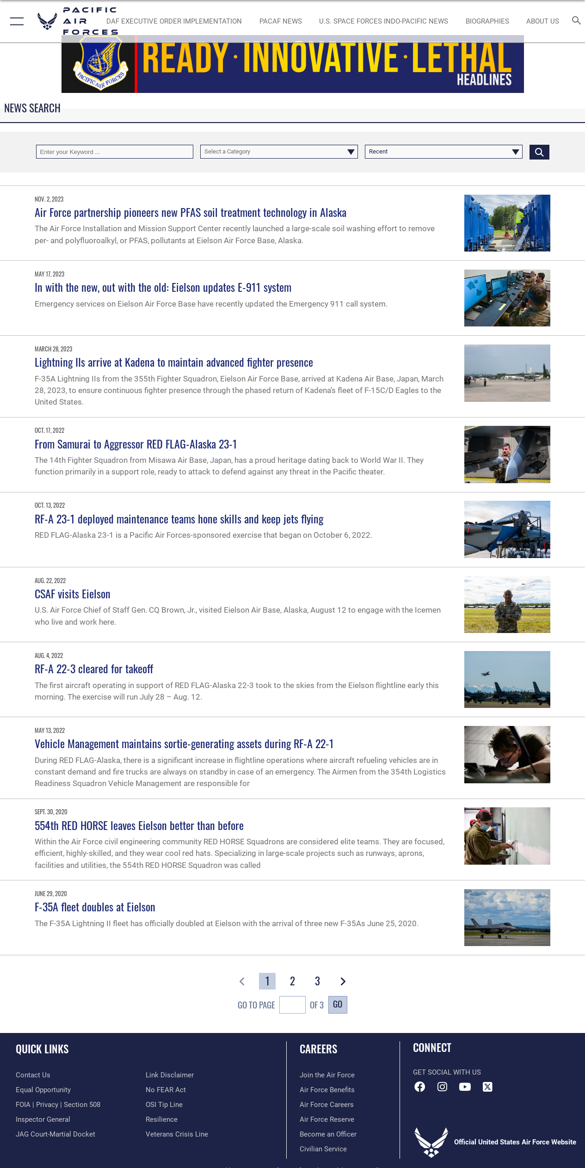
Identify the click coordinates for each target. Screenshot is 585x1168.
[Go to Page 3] (317, 981)
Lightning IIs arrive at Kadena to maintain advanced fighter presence (174, 361)
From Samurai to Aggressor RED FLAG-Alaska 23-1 (136, 443)
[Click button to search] (539, 152)
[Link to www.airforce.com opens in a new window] (327, 1075)
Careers (318, 1049)
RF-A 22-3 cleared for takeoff (94, 668)
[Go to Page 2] (292, 981)
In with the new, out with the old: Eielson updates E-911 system (163, 286)
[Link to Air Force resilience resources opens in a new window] (162, 1119)
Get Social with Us (447, 1072)
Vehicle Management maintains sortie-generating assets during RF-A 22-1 (184, 743)
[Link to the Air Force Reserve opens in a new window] (327, 1119)
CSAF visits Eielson (73, 593)
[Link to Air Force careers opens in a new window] (327, 1104)
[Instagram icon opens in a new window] (443, 1087)
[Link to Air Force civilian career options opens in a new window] (323, 1149)
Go (337, 1003)
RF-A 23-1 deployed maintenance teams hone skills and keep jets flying (179, 518)
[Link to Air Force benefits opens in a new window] (327, 1090)
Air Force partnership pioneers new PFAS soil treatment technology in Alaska (190, 211)
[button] (15, 21)
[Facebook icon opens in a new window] (420, 1087)
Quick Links (42, 1049)
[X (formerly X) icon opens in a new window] (487, 1087)
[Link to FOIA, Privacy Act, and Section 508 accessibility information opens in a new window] (58, 1104)
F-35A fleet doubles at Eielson (95, 906)
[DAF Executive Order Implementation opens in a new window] (174, 21)
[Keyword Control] (115, 152)
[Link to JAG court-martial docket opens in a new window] (55, 1134)
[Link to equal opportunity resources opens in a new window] (43, 1090)
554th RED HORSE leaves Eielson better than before (139, 825)
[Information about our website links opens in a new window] (170, 1075)
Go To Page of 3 (280, 1006)
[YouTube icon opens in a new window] (465, 1087)
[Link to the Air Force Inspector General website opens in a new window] (43, 1119)
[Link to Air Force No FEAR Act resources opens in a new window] (166, 1090)
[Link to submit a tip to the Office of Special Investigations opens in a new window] (164, 1104)
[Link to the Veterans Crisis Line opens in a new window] (177, 1134)
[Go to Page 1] (267, 981)
